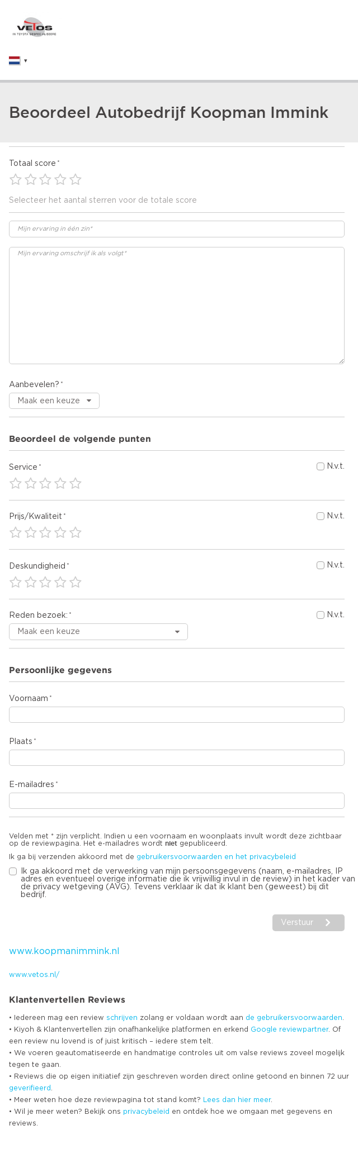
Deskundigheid (37, 566)
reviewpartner (303, 1029)
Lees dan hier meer (237, 1099)
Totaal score (32, 164)
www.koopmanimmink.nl (64, 951)
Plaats (20, 742)
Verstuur (297, 923)
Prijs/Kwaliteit (35, 517)
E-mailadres (31, 785)
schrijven (122, 1017)
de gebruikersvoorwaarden (294, 1017)
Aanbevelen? (34, 385)
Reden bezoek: (38, 615)
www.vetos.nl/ (34, 974)
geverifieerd (30, 1088)
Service (23, 467)
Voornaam (28, 699)
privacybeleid (146, 1111)
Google (264, 1029)
